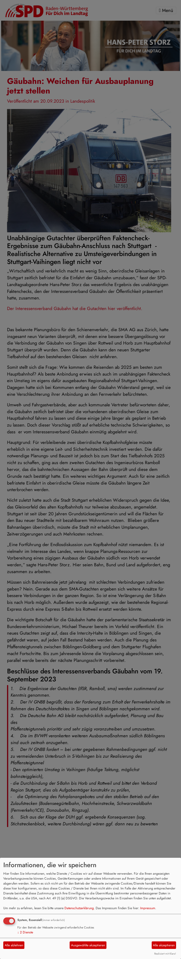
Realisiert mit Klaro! (165, 953)
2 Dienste (25, 932)
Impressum (147, 908)
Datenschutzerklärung (79, 908)
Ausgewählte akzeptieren (88, 945)
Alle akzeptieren (164, 945)
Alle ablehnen (14, 945)
